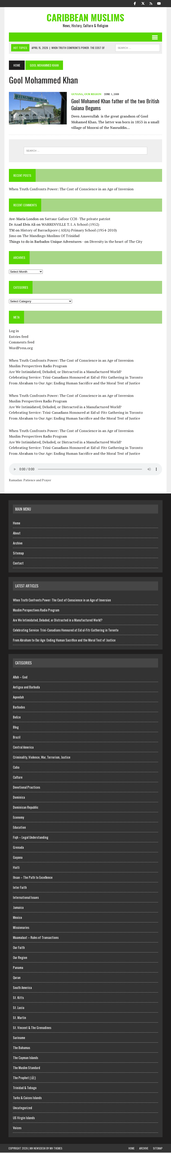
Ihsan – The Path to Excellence (33, 877)
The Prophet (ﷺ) (24, 1078)
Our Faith (19, 947)
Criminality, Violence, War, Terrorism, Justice (41, 757)
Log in (13, 331)
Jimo (12, 236)
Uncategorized (22, 1108)
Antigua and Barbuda (26, 687)
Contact (18, 563)
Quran (16, 977)
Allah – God (20, 677)
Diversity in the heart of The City (115, 242)
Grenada (18, 847)
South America (22, 987)
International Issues (26, 897)
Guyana (76, 94)
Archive (17, 543)
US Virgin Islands (24, 1118)
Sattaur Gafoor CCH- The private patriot (77, 219)
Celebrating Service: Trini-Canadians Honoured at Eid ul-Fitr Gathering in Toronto (75, 377)
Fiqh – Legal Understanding (30, 837)
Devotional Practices (26, 787)
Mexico (17, 917)
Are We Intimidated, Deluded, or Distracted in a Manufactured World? (64, 372)
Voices (17, 1128)
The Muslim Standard (26, 1068)
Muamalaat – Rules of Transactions (36, 937)
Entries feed (18, 337)
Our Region (92, 94)
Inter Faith (20, 887)
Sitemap (18, 553)
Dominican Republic (25, 807)
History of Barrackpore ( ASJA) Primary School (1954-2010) (68, 230)
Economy (18, 817)
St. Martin (19, 1017)
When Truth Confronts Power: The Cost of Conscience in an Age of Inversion (70, 189)
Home (16, 523)
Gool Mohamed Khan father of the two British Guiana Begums (115, 104)
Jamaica (18, 907)
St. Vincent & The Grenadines (32, 1027)
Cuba (16, 767)
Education (19, 827)
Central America (23, 747)
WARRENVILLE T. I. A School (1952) (70, 224)
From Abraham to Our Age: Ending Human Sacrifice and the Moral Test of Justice (74, 383)
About (16, 533)
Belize (17, 717)
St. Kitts (18, 997)
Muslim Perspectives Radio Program (37, 366)
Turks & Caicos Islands (27, 1098)
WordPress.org (20, 348)
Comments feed (21, 342)
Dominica (19, 797)
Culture (17, 777)
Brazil (16, 737)
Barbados (19, 707)
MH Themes (56, 1149)
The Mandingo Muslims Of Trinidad (50, 236)
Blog (16, 727)
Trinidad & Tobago (25, 1088)
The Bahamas (21, 1047)
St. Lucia (18, 1007)
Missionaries (21, 927)
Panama (18, 967)
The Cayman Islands (25, 1058)
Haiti (16, 867)
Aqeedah (18, 697)
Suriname (19, 1037)
